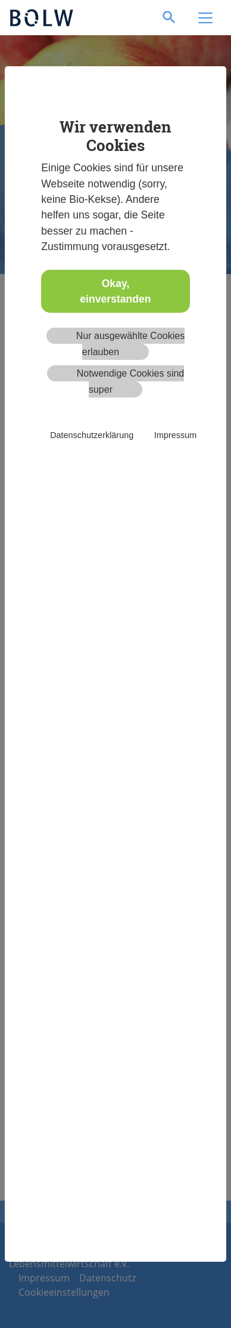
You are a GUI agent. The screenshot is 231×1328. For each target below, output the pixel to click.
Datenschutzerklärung (91, 435)
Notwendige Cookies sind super (131, 381)
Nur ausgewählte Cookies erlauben (130, 343)
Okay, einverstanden (115, 291)
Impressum (175, 435)
